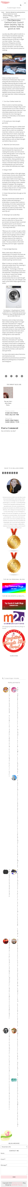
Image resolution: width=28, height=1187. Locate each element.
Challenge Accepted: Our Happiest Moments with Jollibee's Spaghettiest (9, 979)
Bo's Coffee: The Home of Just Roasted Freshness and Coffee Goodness (9, 1069)
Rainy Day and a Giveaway (9, 883)
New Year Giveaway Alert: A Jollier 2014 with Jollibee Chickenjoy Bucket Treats (9, 732)
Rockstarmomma (17, 1183)
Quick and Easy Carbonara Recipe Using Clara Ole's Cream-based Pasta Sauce (17, 982)
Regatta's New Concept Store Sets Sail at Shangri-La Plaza (17, 903)
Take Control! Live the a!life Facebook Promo (17, 1102)
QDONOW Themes (16, 1185)
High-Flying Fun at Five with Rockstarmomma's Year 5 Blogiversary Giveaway (17, 730)
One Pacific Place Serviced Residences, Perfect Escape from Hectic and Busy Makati (17, 821)
